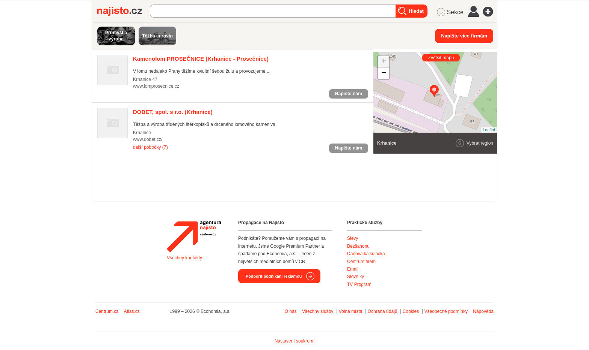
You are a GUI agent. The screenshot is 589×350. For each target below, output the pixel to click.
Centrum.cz (106, 311)
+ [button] (383, 61)
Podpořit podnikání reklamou (274, 276)
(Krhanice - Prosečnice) (201, 58)
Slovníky (355, 276)
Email (352, 269)
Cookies (411, 311)
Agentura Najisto (194, 236)
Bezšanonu (358, 246)
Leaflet (489, 129)
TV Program (359, 284)
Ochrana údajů (382, 311)
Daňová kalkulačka (366, 253)
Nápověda (483, 311)
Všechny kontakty (184, 257)
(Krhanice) (173, 112)
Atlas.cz (132, 311)
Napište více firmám (464, 36)
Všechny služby (318, 311)
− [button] (383, 73)
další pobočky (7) (150, 147)
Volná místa (350, 311)
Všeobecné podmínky (446, 311)
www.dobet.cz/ (147, 139)
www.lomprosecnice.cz (156, 86)
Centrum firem (361, 261)
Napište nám (348, 93)
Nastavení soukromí (295, 341)
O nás (291, 311)
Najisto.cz (123, 11)
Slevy (352, 238)
